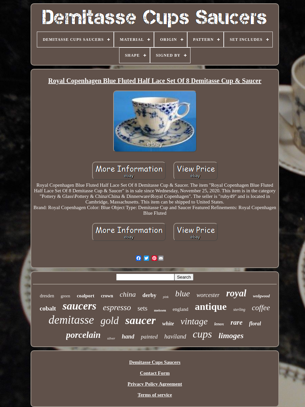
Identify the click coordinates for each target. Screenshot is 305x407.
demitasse (71, 319)
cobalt (48, 308)
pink (165, 297)
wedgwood (261, 296)
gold (110, 320)
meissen (160, 310)
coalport (85, 295)
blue (182, 293)
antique (211, 306)
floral (255, 323)
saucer (140, 320)
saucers (79, 306)
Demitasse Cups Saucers (155, 362)
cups (202, 334)
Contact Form (154, 373)
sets (142, 308)
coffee (261, 308)
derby (149, 295)
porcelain (83, 335)
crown (107, 295)
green (65, 295)
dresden (47, 295)
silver (111, 338)
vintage (194, 321)
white (168, 323)
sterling (239, 309)
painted (149, 337)
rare (236, 322)
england (180, 309)
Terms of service (155, 394)
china (128, 294)
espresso (117, 307)
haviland (175, 336)
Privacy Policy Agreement (155, 384)
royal (236, 293)
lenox (219, 323)
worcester (207, 295)
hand (128, 336)
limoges (230, 335)
